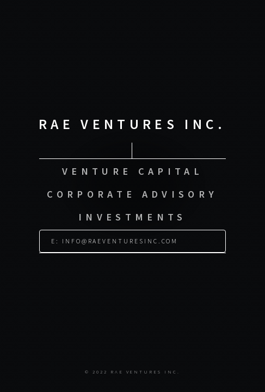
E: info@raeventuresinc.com (114, 237)
